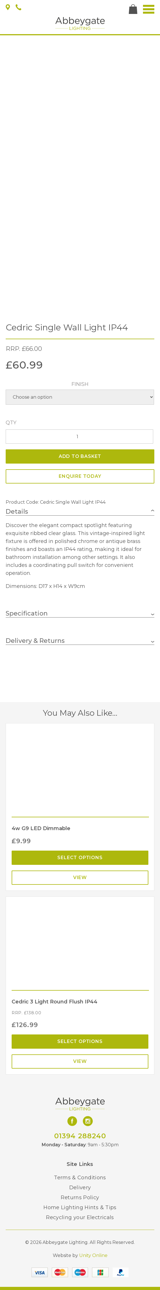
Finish (80, 384)
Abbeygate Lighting (80, 23)
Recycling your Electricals (80, 1217)
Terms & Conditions (80, 1177)
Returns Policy (80, 1197)
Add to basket (80, 456)
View (80, 877)
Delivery (80, 1187)
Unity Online (93, 1255)
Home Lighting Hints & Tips (79, 1207)
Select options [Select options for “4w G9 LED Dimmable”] (79, 857)
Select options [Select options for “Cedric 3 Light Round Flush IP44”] (79, 1041)
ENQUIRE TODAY (80, 476)
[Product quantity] (79, 436)
